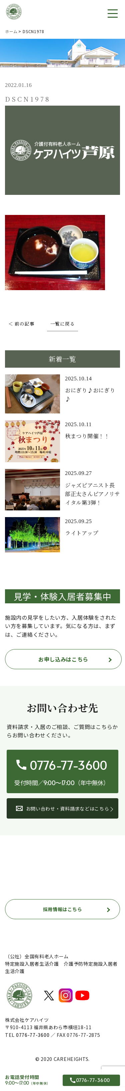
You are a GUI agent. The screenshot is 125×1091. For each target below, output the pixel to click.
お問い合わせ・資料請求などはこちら (62, 808)
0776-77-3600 (32, 1035)
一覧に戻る (62, 324)
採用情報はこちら (62, 909)
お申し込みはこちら (63, 659)
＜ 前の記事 (21, 324)
